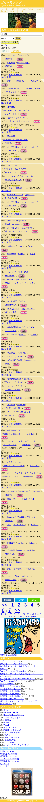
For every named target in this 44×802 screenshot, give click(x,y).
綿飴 (9, 569)
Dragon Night (30, 360)
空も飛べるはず (23, 412)
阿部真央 (11, 543)
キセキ (21, 254)
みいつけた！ (10, 114)
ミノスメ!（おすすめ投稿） (25, 617)
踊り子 (6, 722)
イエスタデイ (28, 327)
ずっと (6, 710)
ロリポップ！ (31, 801)
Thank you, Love (12, 224)
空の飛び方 (9, 415)
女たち (20, 543)
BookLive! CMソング (26, 517)
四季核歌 (17, 569)
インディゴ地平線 (12, 390)
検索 (18, 38)
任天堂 (10, 118)
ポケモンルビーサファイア (16, 231)
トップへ (4, 614)
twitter (21, 600)
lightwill (19, 801)
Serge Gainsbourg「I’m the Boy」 (14, 671)
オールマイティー (11, 737)
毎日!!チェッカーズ (13, 180)
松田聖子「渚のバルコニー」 (12, 699)
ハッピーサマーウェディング (16, 745)
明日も (22, 301)
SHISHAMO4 (10, 305)
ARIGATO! (9, 554)
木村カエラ (12, 272)
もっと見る (4, 764)
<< (4, 604)
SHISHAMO (12, 301)
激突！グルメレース (23, 280)
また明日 (23, 353)
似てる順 (5, 51)
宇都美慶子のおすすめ (9, 761)
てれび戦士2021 (14, 379)
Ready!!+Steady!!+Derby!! (14, 715)
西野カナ (11, 221)
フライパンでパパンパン (13, 466)
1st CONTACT (11, 198)
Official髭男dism (14, 327)
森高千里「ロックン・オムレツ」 (14, 664)
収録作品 (9, 59)
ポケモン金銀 (10, 92)
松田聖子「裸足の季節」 (10, 691)
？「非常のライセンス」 (10, 689)
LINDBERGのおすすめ (9, 759)
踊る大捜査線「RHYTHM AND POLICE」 (17, 679)
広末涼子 (11, 550)
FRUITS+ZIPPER (10, 713)
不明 (9, 81)
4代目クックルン (14, 430)
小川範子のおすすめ (8, 754)
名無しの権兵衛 (15, 75)
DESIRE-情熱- (23, 63)
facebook (8, 600)
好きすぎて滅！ (10, 727)
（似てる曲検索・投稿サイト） (14, 6)
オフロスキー (13, 107)
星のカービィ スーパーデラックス (19, 283)
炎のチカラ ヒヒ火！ (12, 434)
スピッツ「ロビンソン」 (10, 661)
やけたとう (26, 576)
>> (17, 610)
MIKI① (8, 143)
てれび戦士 (12, 353)
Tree (7, 364)
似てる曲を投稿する (9, 42)
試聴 (20, 59)
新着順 (16, 51)
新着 (13, 10)
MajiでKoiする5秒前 (25, 550)
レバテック (12, 55)
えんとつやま (27, 228)
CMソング (23, 55)
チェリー (21, 386)
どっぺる (4, 10)
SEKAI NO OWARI (15, 360)
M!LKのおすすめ (7, 751)
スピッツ (11, 386)
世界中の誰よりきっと (12, 717)
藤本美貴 (11, 136)
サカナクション (11, 742)
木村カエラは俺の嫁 (8, 655)
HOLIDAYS (24, 272)
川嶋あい (11, 246)
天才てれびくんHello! (14, 356)
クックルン (34, 466)
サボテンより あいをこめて (14, 169)
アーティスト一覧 (17, 614)
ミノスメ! (39, 9)
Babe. (31, 543)
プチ (6, 45)
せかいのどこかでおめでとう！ (16, 110)
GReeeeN (11, 254)
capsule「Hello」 (7, 684)
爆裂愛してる (10, 740)
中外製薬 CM (18, 81)
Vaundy (6, 725)
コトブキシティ (9, 445)
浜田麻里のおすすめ (8, 756)
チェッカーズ (13, 176)
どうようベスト (28, 499)
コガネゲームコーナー (30, 89)
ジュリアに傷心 (27, 176)
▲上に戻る (4, 766)
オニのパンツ (19, 525)
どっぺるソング (11, 2)
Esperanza (21, 221)
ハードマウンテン (10, 476)
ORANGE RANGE (15, 195)
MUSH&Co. (12, 334)
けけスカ (7, 720)
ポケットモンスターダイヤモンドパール (24, 441)
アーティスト (22, 10)
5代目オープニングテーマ (30, 491)
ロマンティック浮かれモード (15, 140)
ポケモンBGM (13, 89)
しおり (20, 246)
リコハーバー (21, 118)
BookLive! (11, 517)
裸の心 (7, 735)
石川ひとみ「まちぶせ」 (10, 686)
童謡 (9, 499)
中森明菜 (11, 63)
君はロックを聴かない (12, 730)
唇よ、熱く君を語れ (12, 732)
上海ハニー (29, 195)
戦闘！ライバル (28, 309)
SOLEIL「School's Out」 (10, 681)
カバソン (31, 9)
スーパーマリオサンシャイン (17, 121)
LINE (34, 600)
